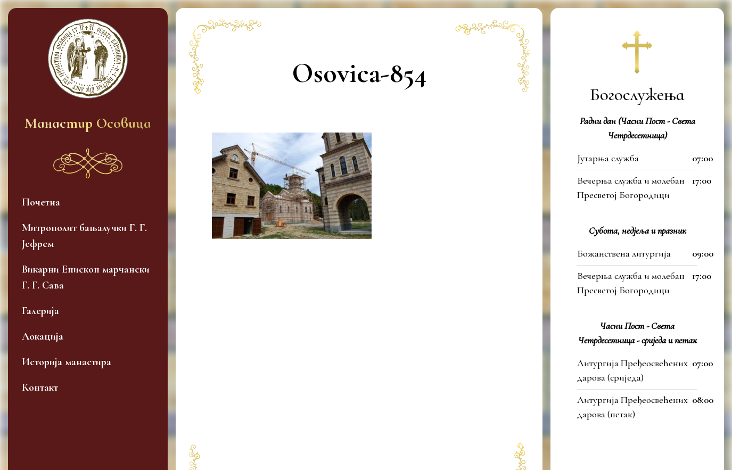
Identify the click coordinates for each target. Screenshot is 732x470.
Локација (42, 336)
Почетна (41, 202)
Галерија (40, 310)
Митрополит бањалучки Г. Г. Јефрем (84, 235)
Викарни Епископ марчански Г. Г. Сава (86, 277)
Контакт (40, 387)
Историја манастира (66, 362)
